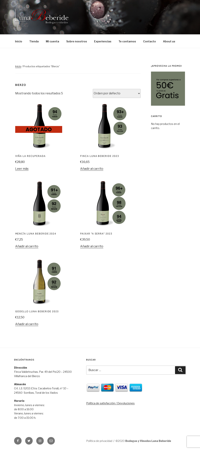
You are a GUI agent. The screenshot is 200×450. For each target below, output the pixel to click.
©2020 (143, 440)
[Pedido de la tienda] (117, 93)
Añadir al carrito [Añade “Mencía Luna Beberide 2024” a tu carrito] (26, 246)
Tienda (34, 41)
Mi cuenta (52, 41)
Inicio (18, 41)
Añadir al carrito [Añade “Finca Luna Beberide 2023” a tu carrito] (91, 168)
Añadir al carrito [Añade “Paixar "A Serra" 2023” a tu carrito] (91, 246)
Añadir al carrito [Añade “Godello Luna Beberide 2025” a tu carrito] (26, 324)
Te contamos (127, 41)
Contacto (149, 41)
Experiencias (102, 41)
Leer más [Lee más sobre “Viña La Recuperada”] (22, 168)
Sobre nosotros (76, 41)
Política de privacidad (99, 440)
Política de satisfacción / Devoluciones (110, 403)
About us (169, 41)
